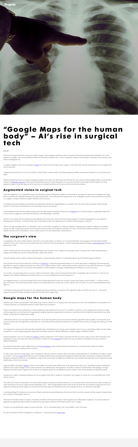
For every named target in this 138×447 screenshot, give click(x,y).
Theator (26, 365)
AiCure (20, 356)
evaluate (57, 339)
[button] (130, 4)
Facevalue (44, 263)
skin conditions (45, 346)
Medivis (73, 211)
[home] (10, 4)
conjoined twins (98, 243)
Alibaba (35, 336)
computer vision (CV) (18, 182)
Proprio (36, 165)
